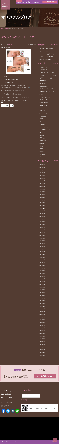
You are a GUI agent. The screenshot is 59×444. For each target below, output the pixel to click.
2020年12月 (42, 311)
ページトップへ (55, 440)
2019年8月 (42, 355)
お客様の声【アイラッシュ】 (47, 69)
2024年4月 (42, 202)
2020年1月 (42, 341)
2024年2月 (42, 208)
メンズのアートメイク (45, 127)
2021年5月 (42, 298)
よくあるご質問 (43, 86)
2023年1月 (42, 243)
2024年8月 (42, 191)
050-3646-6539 (35, 2)
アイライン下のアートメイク (47, 91)
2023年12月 (42, 213)
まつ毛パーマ (43, 83)
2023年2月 (42, 240)
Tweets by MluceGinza (27, 394)
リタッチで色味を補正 (45, 59)
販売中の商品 (43, 154)
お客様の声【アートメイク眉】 (47, 72)
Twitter (8, 411)
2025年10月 (42, 172)
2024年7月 (42, 194)
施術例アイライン (44, 140)
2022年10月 (42, 251)
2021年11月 (42, 281)
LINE (17, 411)
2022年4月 (42, 268)
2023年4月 (42, 235)
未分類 (41, 146)
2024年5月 (42, 200)
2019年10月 (42, 349)
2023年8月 (42, 224)
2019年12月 (42, 344)
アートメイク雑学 (44, 99)
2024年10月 (42, 186)
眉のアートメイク (44, 148)
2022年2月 (42, 273)
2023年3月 (42, 238)
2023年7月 (42, 227)
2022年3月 (42, 270)
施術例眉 (7, 28)
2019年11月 (42, 347)
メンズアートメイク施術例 (46, 56)
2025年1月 (42, 178)
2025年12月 (42, 167)
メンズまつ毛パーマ (45, 129)
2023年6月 (42, 230)
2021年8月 (42, 289)
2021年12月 (42, 279)
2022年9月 (42, 254)
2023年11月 (42, 216)
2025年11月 (42, 170)
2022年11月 (42, 249)
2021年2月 (42, 306)
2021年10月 (42, 284)
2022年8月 (42, 257)
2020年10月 (42, 317)
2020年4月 (42, 333)
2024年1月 (42, 211)
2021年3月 (42, 303)
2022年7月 (42, 260)
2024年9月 (42, 189)
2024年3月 (42, 205)
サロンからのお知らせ (45, 105)
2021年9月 (42, 287)
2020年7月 (42, 325)
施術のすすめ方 (43, 138)
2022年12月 (42, 246)
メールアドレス (13, 411)
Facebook (3, 411)
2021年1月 (42, 309)
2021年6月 (42, 295)
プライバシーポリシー (5, 441)
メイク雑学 (42, 124)
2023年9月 (42, 221)
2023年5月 (42, 232)
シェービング (43, 108)
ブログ (41, 118)
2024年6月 (42, 197)
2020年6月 (42, 328)
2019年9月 (42, 352)
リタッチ (42, 135)
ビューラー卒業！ (44, 51)
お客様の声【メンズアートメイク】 (48, 75)
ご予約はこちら (50, 2)
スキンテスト (43, 110)
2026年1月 (42, 164)
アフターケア (43, 94)
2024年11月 (42, 183)
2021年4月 (42, 300)
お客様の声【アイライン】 (46, 67)
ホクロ (41, 121)
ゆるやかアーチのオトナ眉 (46, 48)
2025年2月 (42, 175)
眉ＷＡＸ (42, 151)
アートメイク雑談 (44, 102)
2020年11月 (42, 314)
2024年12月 (42, 181)
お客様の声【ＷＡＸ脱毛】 (46, 78)
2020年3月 (42, 336)
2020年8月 (42, 322)
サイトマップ (14, 441)
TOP (2, 28)
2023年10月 (42, 219)
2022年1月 (42, 276)
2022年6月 (42, 262)
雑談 (41, 157)
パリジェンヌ (43, 116)
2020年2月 (42, 338)
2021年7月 (42, 292)
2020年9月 (42, 319)
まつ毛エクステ (43, 80)
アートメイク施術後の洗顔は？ (47, 54)
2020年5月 (42, 330)
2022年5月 (42, 265)
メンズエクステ (43, 132)
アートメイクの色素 (45, 97)
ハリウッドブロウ (44, 113)
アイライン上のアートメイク (47, 89)
